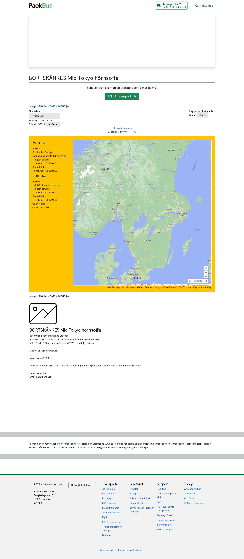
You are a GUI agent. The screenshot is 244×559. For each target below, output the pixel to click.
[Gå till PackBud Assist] (172, 5)
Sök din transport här (122, 96)
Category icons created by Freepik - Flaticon (120, 550)
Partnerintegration (166, 520)
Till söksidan (119, 128)
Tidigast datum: (40, 159)
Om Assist (189, 498)
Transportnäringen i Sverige (112, 528)
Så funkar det (164, 524)
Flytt (104, 517)
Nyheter (133, 489)
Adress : (36, 148)
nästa (129, 128)
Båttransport (109, 493)
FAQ (159, 502)
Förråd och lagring (112, 522)
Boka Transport (165, 529)
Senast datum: (40, 167)
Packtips (161, 489)
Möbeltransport (110, 507)
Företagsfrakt (164, 515)
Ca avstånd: (38, 203)
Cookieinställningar (82, 485)
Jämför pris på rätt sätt (167, 495)
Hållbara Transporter (195, 503)
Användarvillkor (192, 489)
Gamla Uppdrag (137, 503)
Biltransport (108, 498)
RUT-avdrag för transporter (165, 508)
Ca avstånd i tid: (41, 207)
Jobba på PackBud (139, 498)
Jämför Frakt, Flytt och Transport (141, 509)
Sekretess (189, 493)
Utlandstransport (111, 512)
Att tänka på (108, 489)
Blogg (132, 493)
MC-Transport (110, 503)
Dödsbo (106, 535)
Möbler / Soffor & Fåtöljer (54, 106)
